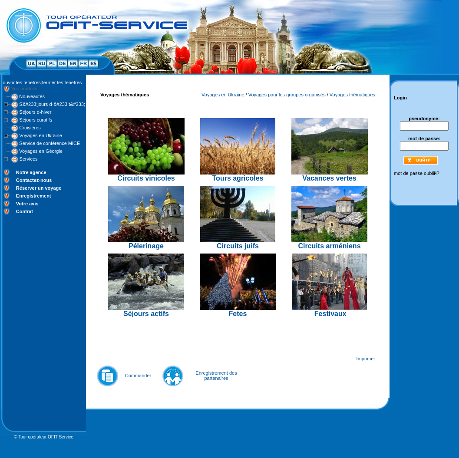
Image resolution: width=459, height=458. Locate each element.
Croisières (30, 127)
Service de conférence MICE (49, 143)
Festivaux (330, 313)
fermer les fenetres (62, 82)
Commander (138, 375)
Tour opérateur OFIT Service (45, 437)
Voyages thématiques (352, 94)
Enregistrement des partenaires (216, 375)
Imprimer (366, 358)
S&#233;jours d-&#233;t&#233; (52, 104)
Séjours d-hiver (35, 112)
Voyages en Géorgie (41, 151)
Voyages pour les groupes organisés (287, 94)
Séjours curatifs (35, 119)
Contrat (24, 211)
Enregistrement (33, 195)
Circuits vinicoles (146, 178)
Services (28, 158)
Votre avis (27, 203)
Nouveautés (32, 96)
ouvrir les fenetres (21, 82)
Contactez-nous (34, 180)
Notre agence (31, 172)
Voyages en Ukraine (40, 135)
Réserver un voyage (39, 188)
